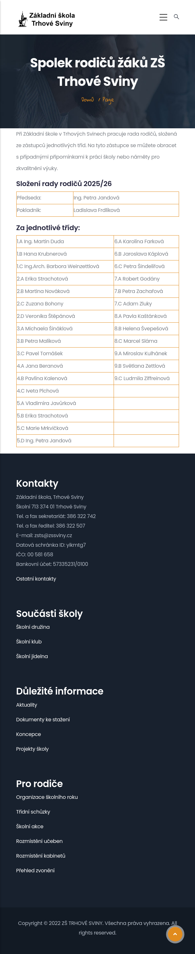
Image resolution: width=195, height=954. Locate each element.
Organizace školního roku (47, 797)
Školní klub (29, 641)
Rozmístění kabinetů (40, 856)
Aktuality (26, 705)
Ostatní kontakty (36, 578)
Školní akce (29, 826)
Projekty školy (32, 749)
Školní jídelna (32, 656)
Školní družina (33, 627)
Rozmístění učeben (39, 841)
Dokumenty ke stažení (43, 719)
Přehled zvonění (35, 870)
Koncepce (28, 734)
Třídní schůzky (33, 811)
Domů (87, 99)
